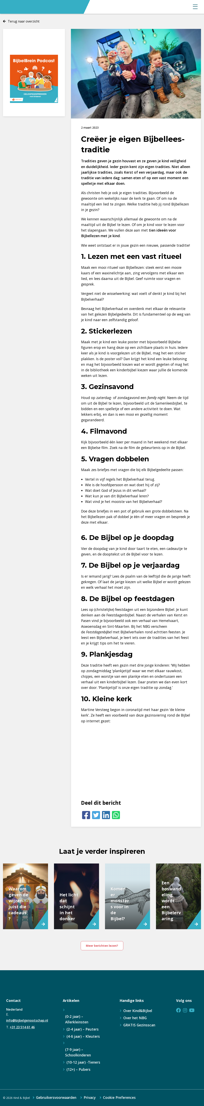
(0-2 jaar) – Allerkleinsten (76, 1019)
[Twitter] (96, 815)
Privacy (90, 1097)
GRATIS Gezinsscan (139, 1025)
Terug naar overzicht (23, 21)
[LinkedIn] (106, 815)
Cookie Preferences (119, 1097)
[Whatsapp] (116, 815)
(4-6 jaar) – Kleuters (83, 1036)
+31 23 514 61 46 (22, 1027)
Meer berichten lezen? (102, 946)
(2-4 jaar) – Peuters (83, 1029)
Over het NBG (135, 1017)
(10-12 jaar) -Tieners (83, 1062)
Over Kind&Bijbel (137, 1010)
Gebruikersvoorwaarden (56, 1097)
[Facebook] (86, 815)
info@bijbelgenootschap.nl (27, 1020)
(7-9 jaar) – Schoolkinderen (78, 1052)
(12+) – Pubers (78, 1069)
